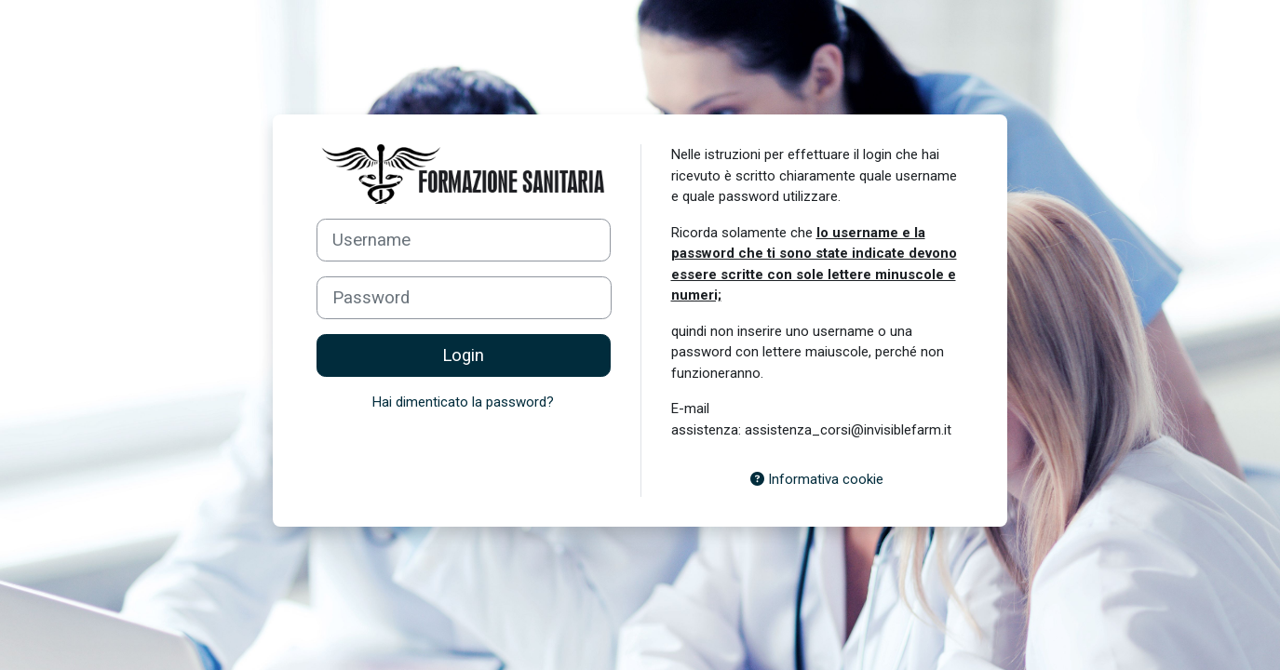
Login (463, 355)
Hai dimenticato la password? (463, 402)
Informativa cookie (816, 479)
